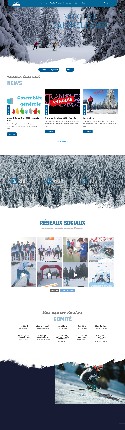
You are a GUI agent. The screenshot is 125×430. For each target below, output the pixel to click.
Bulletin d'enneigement (49, 69)
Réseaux (77, 3)
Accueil (41, 3)
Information (88, 118)
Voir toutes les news (62, 141)
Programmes (67, 3)
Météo (69, 69)
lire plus (12, 134)
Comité (84, 3)
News (46, 3)
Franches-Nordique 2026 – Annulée (60, 118)
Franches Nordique (56, 3)
